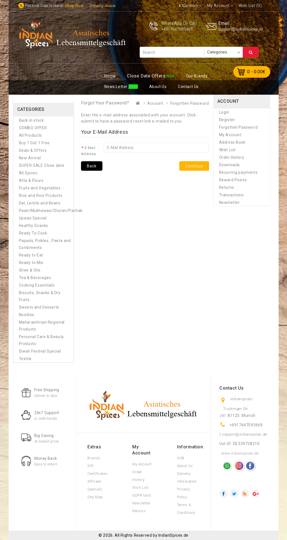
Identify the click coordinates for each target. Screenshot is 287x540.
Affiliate (94, 481)
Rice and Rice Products (41, 195)
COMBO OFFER (33, 128)
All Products (30, 135)
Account (155, 103)
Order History (231, 157)
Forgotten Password (189, 103)
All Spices (28, 173)
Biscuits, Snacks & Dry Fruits (40, 296)
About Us (185, 466)
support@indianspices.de (240, 29)
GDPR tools (141, 495)
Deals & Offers (33, 150)
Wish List (227, 150)
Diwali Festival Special (40, 351)
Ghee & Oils (30, 270)
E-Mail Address (88, 151)
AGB (181, 458)
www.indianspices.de (239, 453)
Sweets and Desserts (39, 307)
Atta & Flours (31, 180)
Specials (94, 489)
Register (227, 120)
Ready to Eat (31, 255)
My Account (230, 135)
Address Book (232, 142)
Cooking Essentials (37, 285)
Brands (93, 458)
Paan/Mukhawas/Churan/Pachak (45, 210)
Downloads (229, 165)
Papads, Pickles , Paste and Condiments (45, 244)
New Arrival (30, 158)
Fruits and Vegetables (40, 188)
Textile (25, 358)
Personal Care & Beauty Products (41, 340)
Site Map (95, 497)
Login (224, 112)
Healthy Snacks (33, 225)
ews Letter (116, 86)
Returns (226, 187)
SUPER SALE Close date (42, 165)
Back (92, 166)
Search (251, 52)
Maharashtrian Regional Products (42, 325)
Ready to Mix (31, 262)
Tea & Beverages (35, 277)
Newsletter (229, 202)
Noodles (26, 314)
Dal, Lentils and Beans (40, 203)
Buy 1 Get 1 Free (34, 143)
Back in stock (31, 120)
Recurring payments (238, 172)
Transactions (231, 195)
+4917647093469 (177, 29)
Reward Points (233, 180)
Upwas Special (33, 218)
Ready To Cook (33, 233)
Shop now (74, 5)
